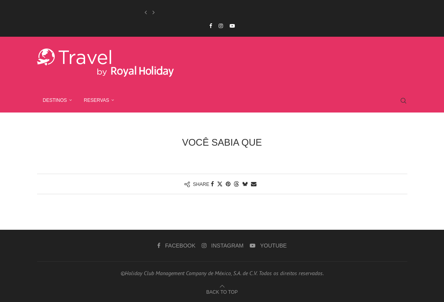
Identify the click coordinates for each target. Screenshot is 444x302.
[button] (146, 12)
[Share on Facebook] (212, 184)
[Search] (403, 100)
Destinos (55, 100)
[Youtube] (232, 26)
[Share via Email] (253, 184)
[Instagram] (221, 26)
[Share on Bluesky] (245, 184)
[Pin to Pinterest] (228, 184)
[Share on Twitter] (220, 184)
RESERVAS (96, 100)
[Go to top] (222, 291)
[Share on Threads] (236, 184)
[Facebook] (210, 26)
